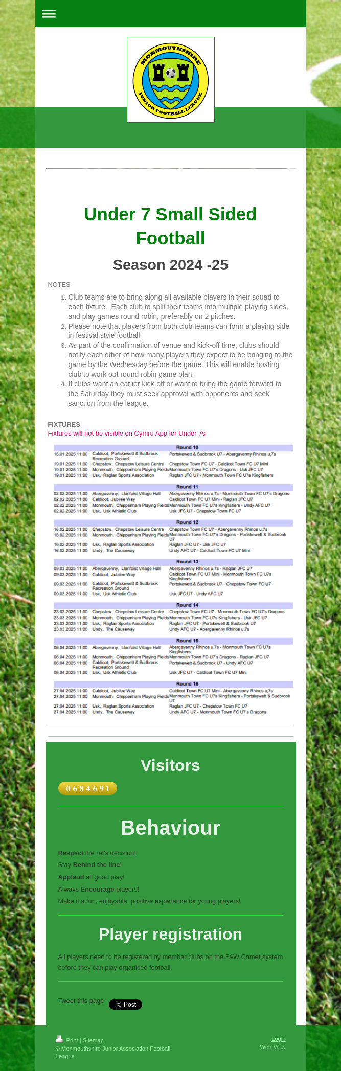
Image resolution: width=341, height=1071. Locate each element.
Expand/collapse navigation (171, 14)
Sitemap (93, 1040)
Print (68, 1040)
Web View (273, 1047)
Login (278, 1039)
